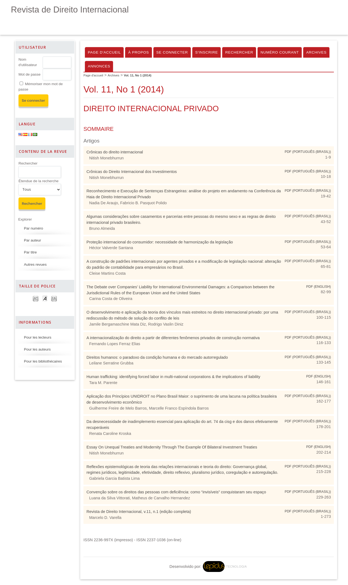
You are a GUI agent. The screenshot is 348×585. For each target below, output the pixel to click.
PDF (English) (318, 287)
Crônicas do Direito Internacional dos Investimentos (131, 171)
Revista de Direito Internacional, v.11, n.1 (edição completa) (138, 511)
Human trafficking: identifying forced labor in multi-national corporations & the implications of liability (173, 376)
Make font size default (45, 298)
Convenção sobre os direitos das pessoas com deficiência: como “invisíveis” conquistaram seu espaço (176, 492)
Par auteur (32, 240)
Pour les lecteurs (37, 337)
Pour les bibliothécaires (43, 361)
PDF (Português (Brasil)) (308, 152)
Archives (316, 52)
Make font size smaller (35, 298)
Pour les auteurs (37, 349)
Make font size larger (54, 298)
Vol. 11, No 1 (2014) (137, 75)
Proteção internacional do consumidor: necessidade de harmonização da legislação (159, 242)
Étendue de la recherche (38, 181)
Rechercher (28, 163)
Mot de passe (29, 74)
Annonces (99, 66)
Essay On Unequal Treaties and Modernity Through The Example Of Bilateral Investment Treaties (171, 447)
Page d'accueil (104, 52)
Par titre (30, 252)
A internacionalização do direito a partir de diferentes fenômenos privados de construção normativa (173, 338)
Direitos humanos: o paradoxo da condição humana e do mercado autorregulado (157, 357)
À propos (138, 52)
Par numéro (33, 228)
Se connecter (172, 52)
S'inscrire (206, 52)
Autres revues (35, 264)
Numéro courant (279, 52)
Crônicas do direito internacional (114, 152)
